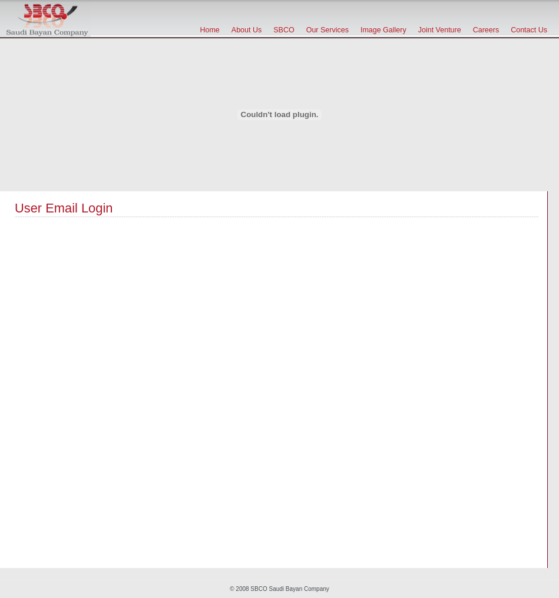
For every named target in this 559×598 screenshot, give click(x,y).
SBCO (283, 30)
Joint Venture (439, 30)
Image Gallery (383, 30)
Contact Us (529, 30)
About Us (246, 30)
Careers (486, 30)
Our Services (327, 30)
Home (209, 30)
